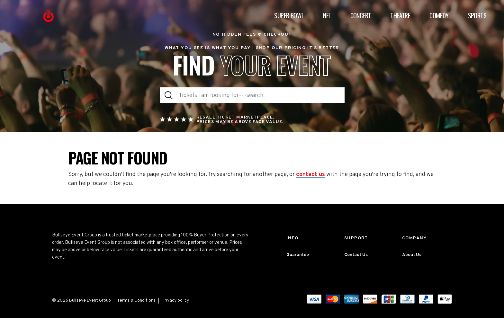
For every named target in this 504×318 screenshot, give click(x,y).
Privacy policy (175, 300)
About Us (411, 255)
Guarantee (297, 255)
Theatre (400, 16)
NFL (327, 16)
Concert (360, 16)
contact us (310, 175)
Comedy (438, 16)
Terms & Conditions (136, 300)
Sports (477, 16)
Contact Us (356, 255)
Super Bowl (289, 16)
